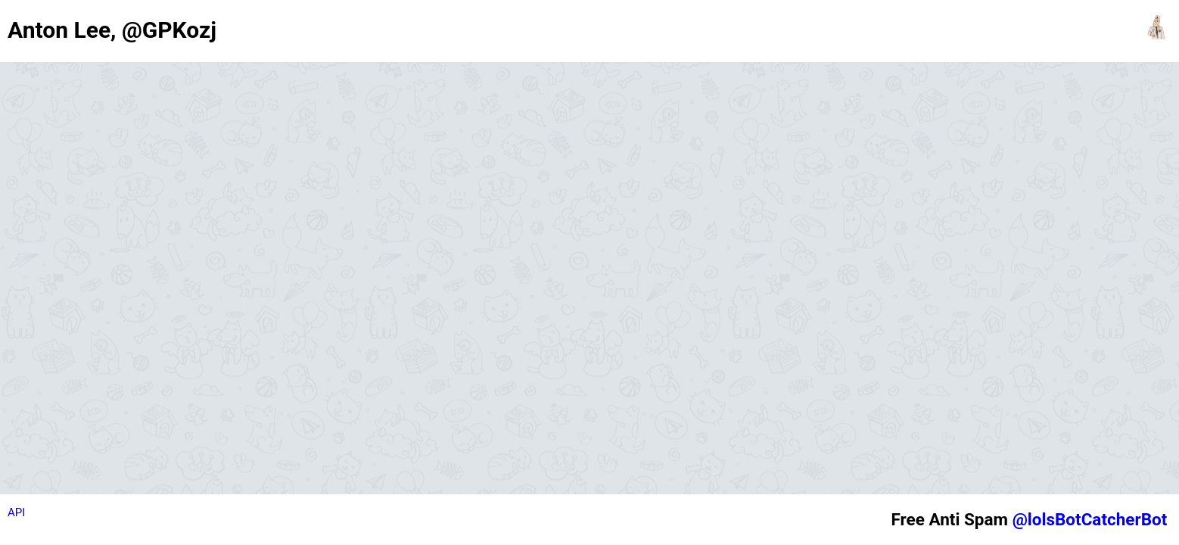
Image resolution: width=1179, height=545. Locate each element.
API (16, 512)
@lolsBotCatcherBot (1090, 519)
